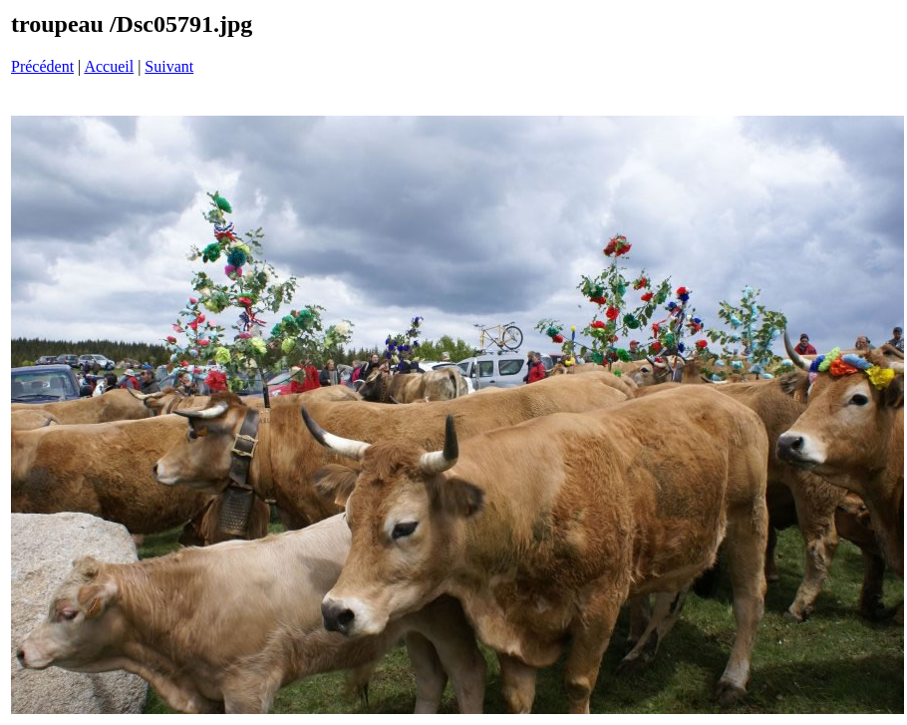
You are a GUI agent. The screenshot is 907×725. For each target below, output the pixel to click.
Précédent (42, 66)
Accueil (109, 66)
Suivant (169, 66)
